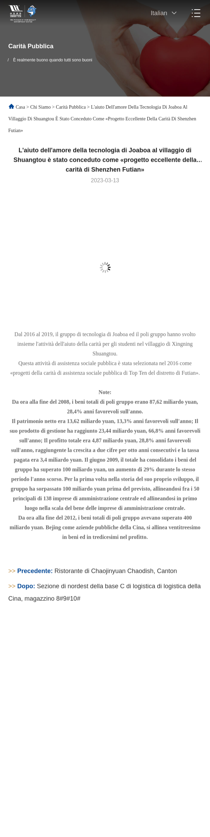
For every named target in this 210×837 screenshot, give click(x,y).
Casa (20, 107)
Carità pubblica (71, 107)
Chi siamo (40, 107)
